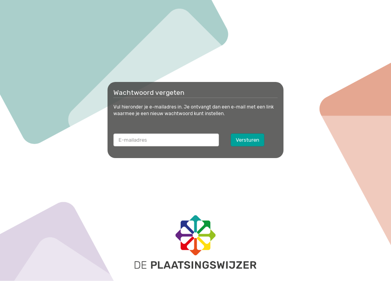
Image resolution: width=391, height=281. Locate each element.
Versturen (247, 140)
